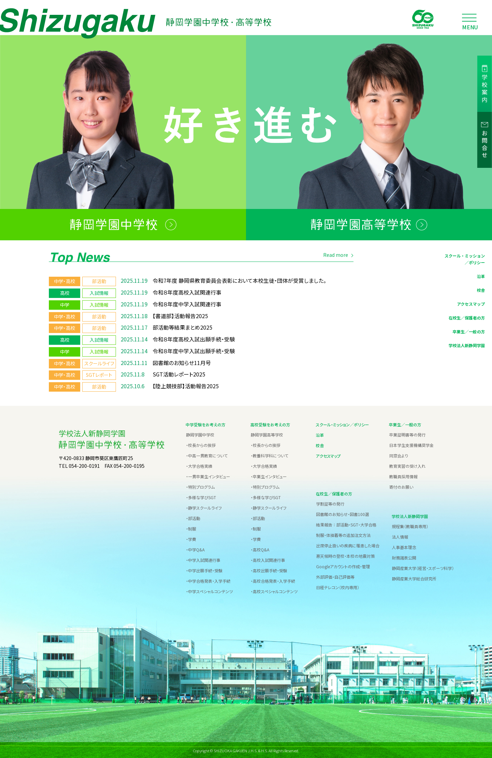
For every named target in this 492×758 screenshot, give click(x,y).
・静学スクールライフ (204, 507)
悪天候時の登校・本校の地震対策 (345, 555)
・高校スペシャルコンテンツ (274, 590)
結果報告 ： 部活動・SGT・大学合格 (346, 523)
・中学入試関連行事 (203, 559)
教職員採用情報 (403, 475)
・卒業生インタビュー (269, 475)
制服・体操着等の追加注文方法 (343, 534)
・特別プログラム (200, 486)
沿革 (481, 277)
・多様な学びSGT (201, 496)
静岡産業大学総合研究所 (414, 577)
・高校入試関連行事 (268, 559)
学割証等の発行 (330, 503)
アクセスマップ (471, 305)
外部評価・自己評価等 (335, 576)
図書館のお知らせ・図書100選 (342, 513)
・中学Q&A (195, 548)
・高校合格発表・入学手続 (273, 580)
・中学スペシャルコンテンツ (209, 590)
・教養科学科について (269, 454)
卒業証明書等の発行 (407, 433)
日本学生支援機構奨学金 (411, 444)
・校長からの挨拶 (201, 444)
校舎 (481, 291)
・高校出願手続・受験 (269, 569)
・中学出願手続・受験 (204, 569)
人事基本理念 (404, 546)
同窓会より (398, 454)
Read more (335, 256)
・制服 (191, 527)
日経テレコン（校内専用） (337, 586)
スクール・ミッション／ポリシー (464, 260)
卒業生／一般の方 (469, 332)
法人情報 (400, 536)
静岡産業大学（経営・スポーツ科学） (423, 567)
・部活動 (193, 517)
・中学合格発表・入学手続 (208, 580)
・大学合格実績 (199, 465)
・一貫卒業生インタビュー (208, 475)
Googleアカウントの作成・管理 (343, 565)
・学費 (191, 538)
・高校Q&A (260, 548)
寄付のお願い (401, 486)
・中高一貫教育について (206, 454)
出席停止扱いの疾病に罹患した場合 (347, 544)
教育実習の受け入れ (407, 465)
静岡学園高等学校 (267, 433)
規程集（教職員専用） (410, 525)
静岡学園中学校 (200, 433)
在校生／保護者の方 (467, 319)
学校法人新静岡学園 (467, 346)
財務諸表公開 (404, 556)
